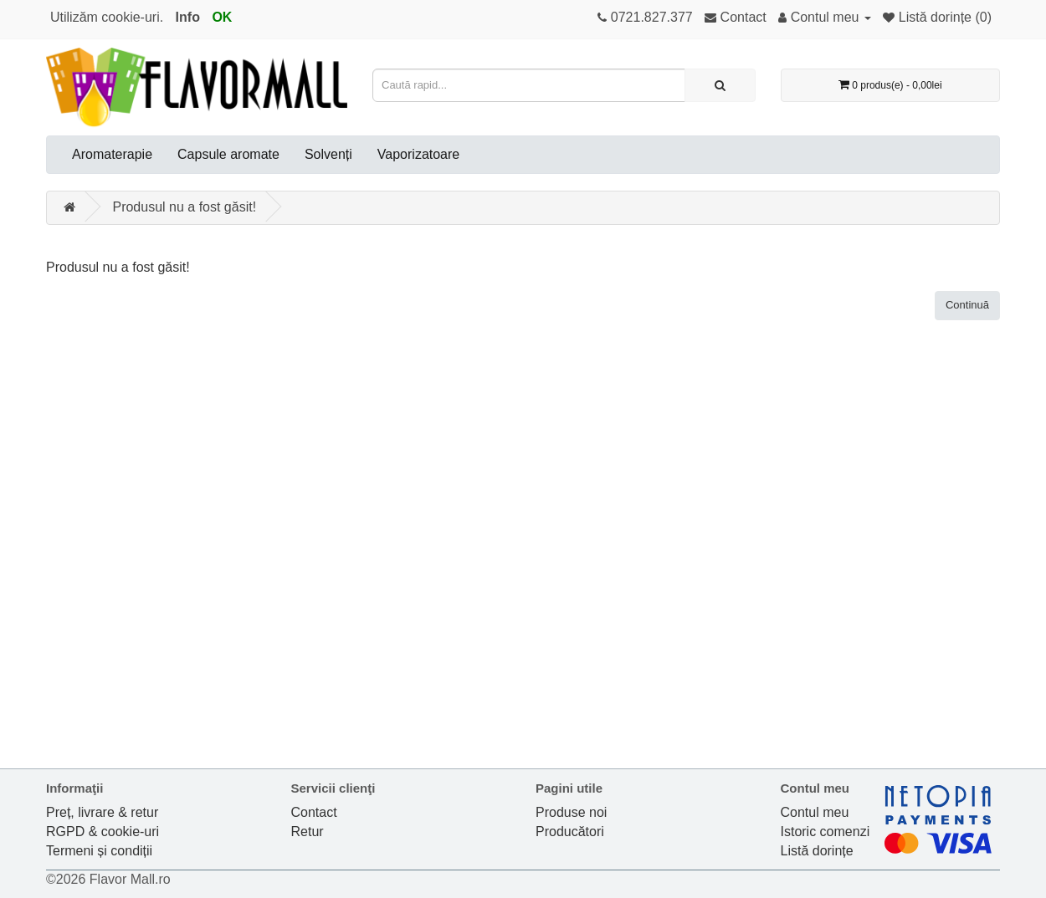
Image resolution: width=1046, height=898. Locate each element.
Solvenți (328, 154)
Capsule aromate (228, 154)
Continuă (967, 304)
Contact (314, 812)
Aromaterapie (112, 154)
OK (222, 17)
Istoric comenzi (825, 831)
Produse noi (571, 812)
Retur (307, 831)
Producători (570, 831)
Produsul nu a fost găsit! (184, 207)
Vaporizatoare (418, 154)
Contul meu (815, 812)
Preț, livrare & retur (102, 812)
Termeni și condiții (99, 851)
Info (188, 17)
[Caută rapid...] (720, 85)
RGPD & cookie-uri (102, 831)
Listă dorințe (817, 851)
